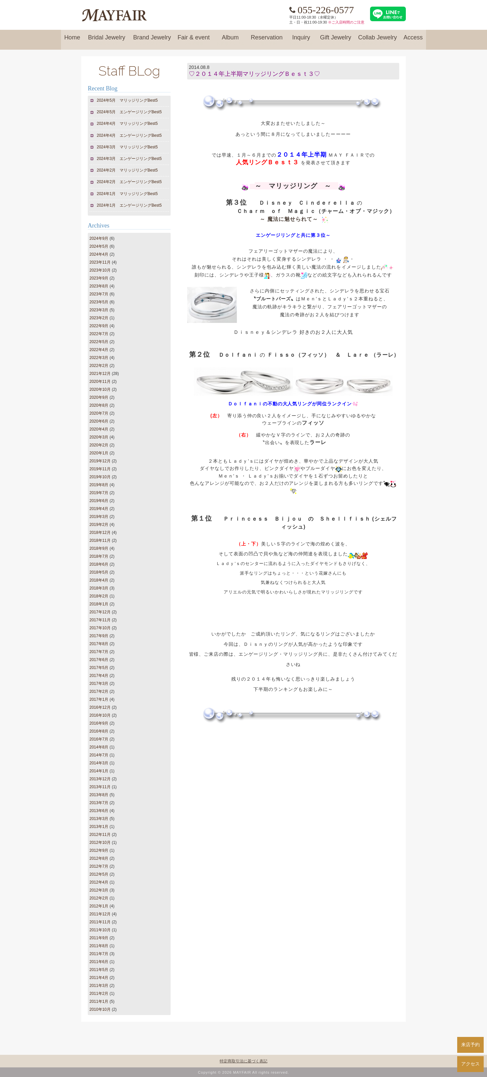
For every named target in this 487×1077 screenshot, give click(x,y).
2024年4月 (98, 254)
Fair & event (194, 40)
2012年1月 (98, 906)
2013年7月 (98, 802)
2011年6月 (98, 961)
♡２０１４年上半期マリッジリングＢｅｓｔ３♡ (254, 74)
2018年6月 (98, 564)
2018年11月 (100, 540)
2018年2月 (98, 596)
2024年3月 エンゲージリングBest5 (129, 158)
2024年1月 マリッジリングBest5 (127, 193)
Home (72, 40)
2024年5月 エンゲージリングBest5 (129, 112)
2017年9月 (98, 636)
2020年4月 (98, 429)
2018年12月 (100, 532)
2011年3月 (98, 985)
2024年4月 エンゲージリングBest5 (129, 135)
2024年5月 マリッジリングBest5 (127, 100)
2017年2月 (98, 691)
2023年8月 (98, 286)
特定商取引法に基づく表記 (243, 1061)
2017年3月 (98, 683)
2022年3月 (98, 357)
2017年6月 (98, 659)
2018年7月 (98, 556)
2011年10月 (100, 930)
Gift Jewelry (336, 40)
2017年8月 (98, 643)
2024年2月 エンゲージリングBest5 (129, 182)
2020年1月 (98, 453)
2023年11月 (100, 262)
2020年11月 (100, 381)
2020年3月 (98, 437)
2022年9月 (98, 326)
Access (413, 40)
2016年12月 (100, 707)
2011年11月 (100, 922)
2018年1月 (98, 604)
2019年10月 (100, 477)
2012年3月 (98, 890)
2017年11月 (100, 620)
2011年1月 (98, 1001)
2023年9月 (98, 278)
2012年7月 (98, 866)
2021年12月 (100, 373)
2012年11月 (100, 834)
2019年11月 (100, 469)
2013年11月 (100, 787)
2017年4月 (98, 675)
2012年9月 (98, 850)
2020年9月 (98, 397)
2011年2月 (98, 993)
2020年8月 (98, 405)
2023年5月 (98, 302)
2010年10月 (100, 1009)
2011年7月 (98, 953)
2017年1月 (98, 699)
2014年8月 (98, 747)
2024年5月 (98, 246)
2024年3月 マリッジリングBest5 (127, 147)
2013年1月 (98, 826)
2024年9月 (98, 238)
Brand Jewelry (152, 40)
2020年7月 (98, 413)
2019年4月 (98, 508)
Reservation (267, 40)
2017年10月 (100, 628)
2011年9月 (98, 938)
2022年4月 (98, 349)
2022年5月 (98, 341)
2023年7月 (98, 294)
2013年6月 (98, 810)
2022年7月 (98, 334)
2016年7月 (98, 739)
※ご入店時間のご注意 (346, 22)
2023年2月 (98, 318)
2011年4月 (98, 977)
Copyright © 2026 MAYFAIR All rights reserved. (243, 1072)
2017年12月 (100, 612)
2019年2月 (98, 524)
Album (230, 40)
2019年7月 (98, 492)
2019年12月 (100, 461)
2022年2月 (98, 365)
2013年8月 (98, 795)
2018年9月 (98, 548)
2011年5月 (98, 969)
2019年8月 (98, 485)
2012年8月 (98, 858)
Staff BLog (129, 70)
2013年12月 (100, 779)
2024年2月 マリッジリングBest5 (127, 170)
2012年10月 (100, 842)
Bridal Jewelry (107, 40)
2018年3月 (98, 588)
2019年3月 (98, 516)
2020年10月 (100, 389)
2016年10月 (100, 715)
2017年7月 (98, 651)
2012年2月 (98, 898)
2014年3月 (98, 763)
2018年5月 (98, 572)
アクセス (470, 1063)
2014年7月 (98, 755)
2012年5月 (98, 874)
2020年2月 (98, 445)
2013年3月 (98, 818)
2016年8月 (98, 731)
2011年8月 (98, 946)
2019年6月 (98, 500)
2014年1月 (98, 771)
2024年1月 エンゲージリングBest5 (129, 205)
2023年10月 (100, 270)
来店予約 (470, 1044)
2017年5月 (98, 667)
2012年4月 (98, 882)
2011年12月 (100, 914)
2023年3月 (98, 310)
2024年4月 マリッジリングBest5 (127, 123)
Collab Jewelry (377, 40)
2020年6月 (98, 421)
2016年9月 (98, 723)
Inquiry (301, 40)
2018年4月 (98, 580)
